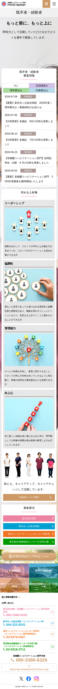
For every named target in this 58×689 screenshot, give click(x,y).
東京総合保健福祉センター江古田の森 (29, 541)
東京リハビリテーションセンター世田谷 (29, 534)
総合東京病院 (29, 518)
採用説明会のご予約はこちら (31, 556)
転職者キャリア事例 (29, 497)
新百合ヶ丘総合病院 (29, 526)
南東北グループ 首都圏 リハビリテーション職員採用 (14, 4)
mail (52, 612)
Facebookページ (28, 678)
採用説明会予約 (46, 4)
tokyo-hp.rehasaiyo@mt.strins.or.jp (29, 669)
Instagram (36, 678)
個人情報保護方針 (10, 597)
